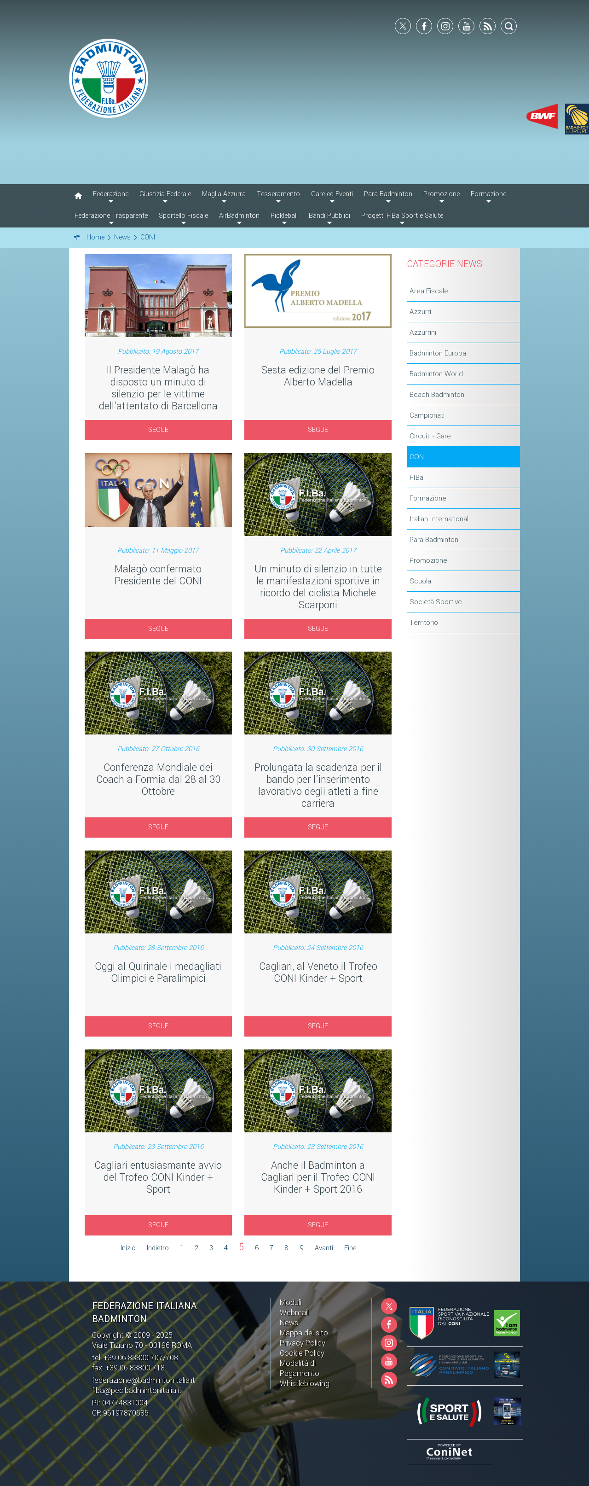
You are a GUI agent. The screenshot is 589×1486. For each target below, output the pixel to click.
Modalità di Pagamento (299, 1368)
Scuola (420, 581)
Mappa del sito (304, 1333)
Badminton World (436, 374)
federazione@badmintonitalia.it (143, 1380)
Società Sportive (436, 602)
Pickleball (284, 216)
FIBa (416, 477)
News (289, 1322)
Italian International (439, 519)
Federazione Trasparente (111, 216)
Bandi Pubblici (329, 216)
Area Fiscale (429, 291)
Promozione (428, 560)
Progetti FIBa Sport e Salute (402, 216)
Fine (350, 1248)
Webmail (294, 1312)
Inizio (128, 1248)
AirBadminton (239, 216)
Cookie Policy (302, 1353)
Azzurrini (423, 332)
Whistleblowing (304, 1383)
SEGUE (158, 430)
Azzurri (420, 312)
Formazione (428, 498)
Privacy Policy (302, 1343)
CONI (418, 457)
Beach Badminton (437, 395)
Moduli (290, 1302)
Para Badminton (434, 540)
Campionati (427, 415)
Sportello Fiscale (183, 216)
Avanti (324, 1248)
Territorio (424, 623)
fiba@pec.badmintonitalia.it (137, 1390)
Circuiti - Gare (430, 436)
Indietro (158, 1248)
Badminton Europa (438, 353)
